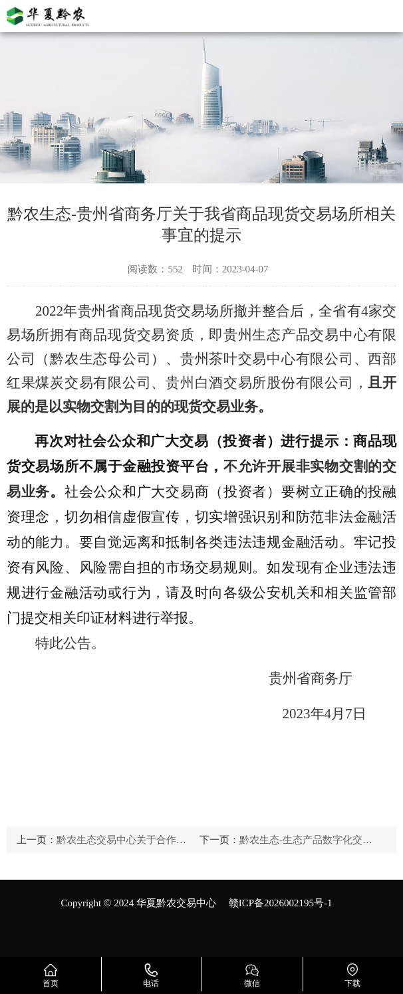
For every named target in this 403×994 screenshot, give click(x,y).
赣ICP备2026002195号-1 (281, 903)
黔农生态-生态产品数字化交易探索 (315, 840)
